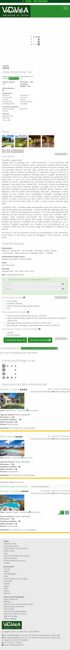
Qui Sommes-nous (11, 546)
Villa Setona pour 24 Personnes (14, 486)
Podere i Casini (9, 389)
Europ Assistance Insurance (14, 560)
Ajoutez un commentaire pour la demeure (39, 348)
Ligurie (6, 586)
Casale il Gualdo (10, 491)
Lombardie (8, 581)
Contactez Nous (15, 340)
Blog (5, 553)
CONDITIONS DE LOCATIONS (16, 548)
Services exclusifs (40, 340)
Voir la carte (13, 78)
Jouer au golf (9, 609)
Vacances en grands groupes (15, 611)
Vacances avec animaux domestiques (18, 604)
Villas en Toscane (10, 616)
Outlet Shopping (10, 618)
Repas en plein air (11, 599)
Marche (7, 591)
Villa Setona (7, 436)
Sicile (6, 576)
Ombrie (6, 583)
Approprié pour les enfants (14, 606)
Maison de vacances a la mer (15, 614)
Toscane (7, 569)
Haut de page (61, 154)
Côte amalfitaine (10, 574)
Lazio (6, 588)
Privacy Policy (9, 551)
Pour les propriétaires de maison (16, 556)
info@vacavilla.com (16, 645)
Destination (9, 566)
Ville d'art (7, 602)
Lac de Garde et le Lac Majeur (15, 579)
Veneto (6, 571)
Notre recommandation (14, 597)
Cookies (7, 563)
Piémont (7, 593)
